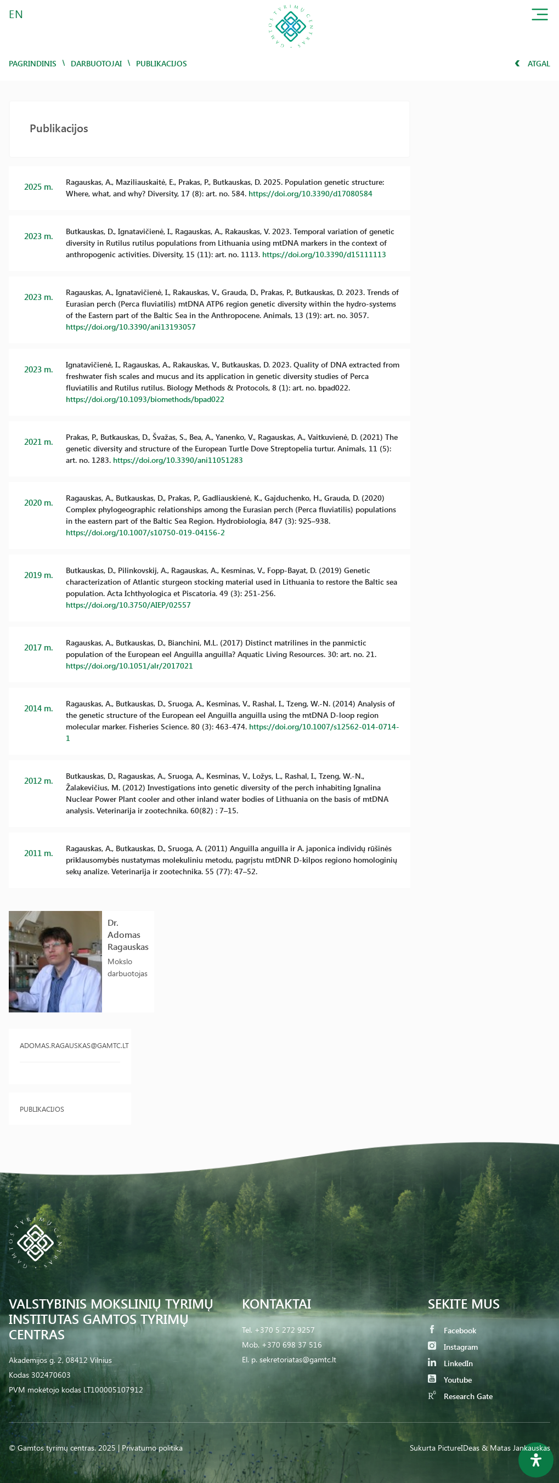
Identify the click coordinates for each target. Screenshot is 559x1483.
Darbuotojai (96, 63)
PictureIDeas (458, 1447)
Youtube (450, 1379)
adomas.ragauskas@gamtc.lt (70, 1045)
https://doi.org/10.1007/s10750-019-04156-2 (145, 532)
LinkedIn (450, 1363)
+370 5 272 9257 (285, 1329)
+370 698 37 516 (292, 1344)
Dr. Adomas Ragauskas (128, 934)
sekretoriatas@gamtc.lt (297, 1359)
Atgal (532, 63)
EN (16, 13)
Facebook (452, 1330)
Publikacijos (42, 1108)
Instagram (453, 1347)
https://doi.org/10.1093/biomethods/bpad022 (145, 399)
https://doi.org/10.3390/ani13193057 (131, 326)
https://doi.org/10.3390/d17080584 (310, 193)
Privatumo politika (152, 1447)
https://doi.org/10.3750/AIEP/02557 (128, 604)
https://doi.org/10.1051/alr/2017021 (129, 665)
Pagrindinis (33, 63)
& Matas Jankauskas (516, 1447)
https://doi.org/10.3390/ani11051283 (178, 460)
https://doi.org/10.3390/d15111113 (324, 254)
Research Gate (460, 1396)
